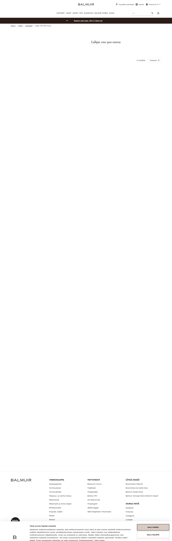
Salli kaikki (153, 508)
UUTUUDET (61, 13)
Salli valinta (153, 516)
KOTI (81, 13)
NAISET (68, 13)
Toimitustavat (55, 488)
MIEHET (75, 13)
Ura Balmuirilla (93, 500)
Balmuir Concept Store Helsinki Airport (142, 496)
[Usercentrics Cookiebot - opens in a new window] (15, 536)
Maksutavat (54, 500)
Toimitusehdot (55, 492)
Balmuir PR (92, 496)
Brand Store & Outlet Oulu (137, 488)
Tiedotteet (91, 488)
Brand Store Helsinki (134, 484)
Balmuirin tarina (94, 484)
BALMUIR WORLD (101, 13)
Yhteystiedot (92, 492)
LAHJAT (111, 13)
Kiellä (153, 523)
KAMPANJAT (88, 13)
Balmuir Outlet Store (134, 492)
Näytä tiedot (35, 536)
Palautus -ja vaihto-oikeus (60, 496)
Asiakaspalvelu (55, 484)
